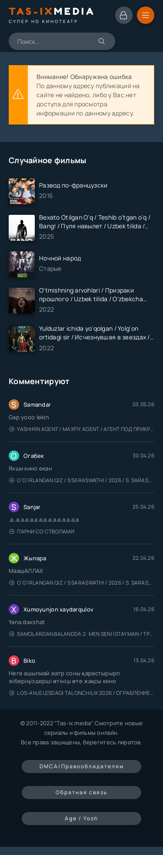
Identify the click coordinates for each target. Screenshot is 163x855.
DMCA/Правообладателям (82, 766)
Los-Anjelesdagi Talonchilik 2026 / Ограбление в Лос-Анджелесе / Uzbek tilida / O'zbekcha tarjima (81, 693)
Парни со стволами (41, 531)
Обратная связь (81, 792)
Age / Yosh (81, 818)
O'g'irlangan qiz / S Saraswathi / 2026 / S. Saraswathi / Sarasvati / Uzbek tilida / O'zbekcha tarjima (81, 480)
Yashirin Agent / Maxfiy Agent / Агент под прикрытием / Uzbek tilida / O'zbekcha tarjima (81, 429)
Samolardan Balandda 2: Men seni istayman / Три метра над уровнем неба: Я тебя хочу (81, 634)
